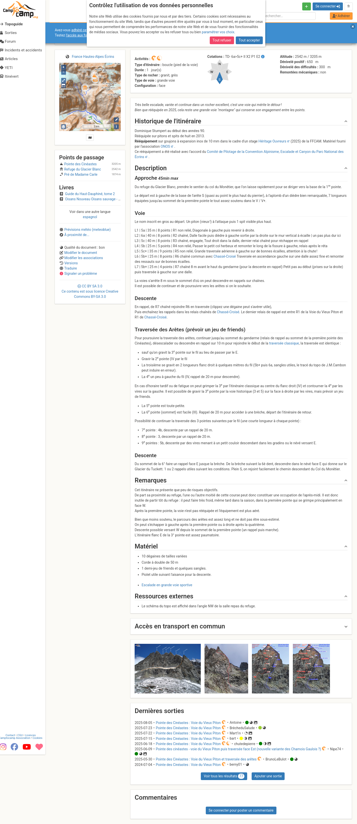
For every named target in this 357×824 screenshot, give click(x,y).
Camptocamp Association (18, 807)
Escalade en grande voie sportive (167, 585)
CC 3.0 (90, 291)
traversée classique (284, 343)
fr (348, 6)
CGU (24, 804)
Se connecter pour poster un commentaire (241, 810)
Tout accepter (249, 40)
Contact (14, 804)
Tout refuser (221, 40)
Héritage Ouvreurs (272, 141)
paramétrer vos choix (218, 32)
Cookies (41, 807)
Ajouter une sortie (268, 776)
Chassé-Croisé (224, 256)
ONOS (165, 146)
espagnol (90, 217)
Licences (34, 804)
